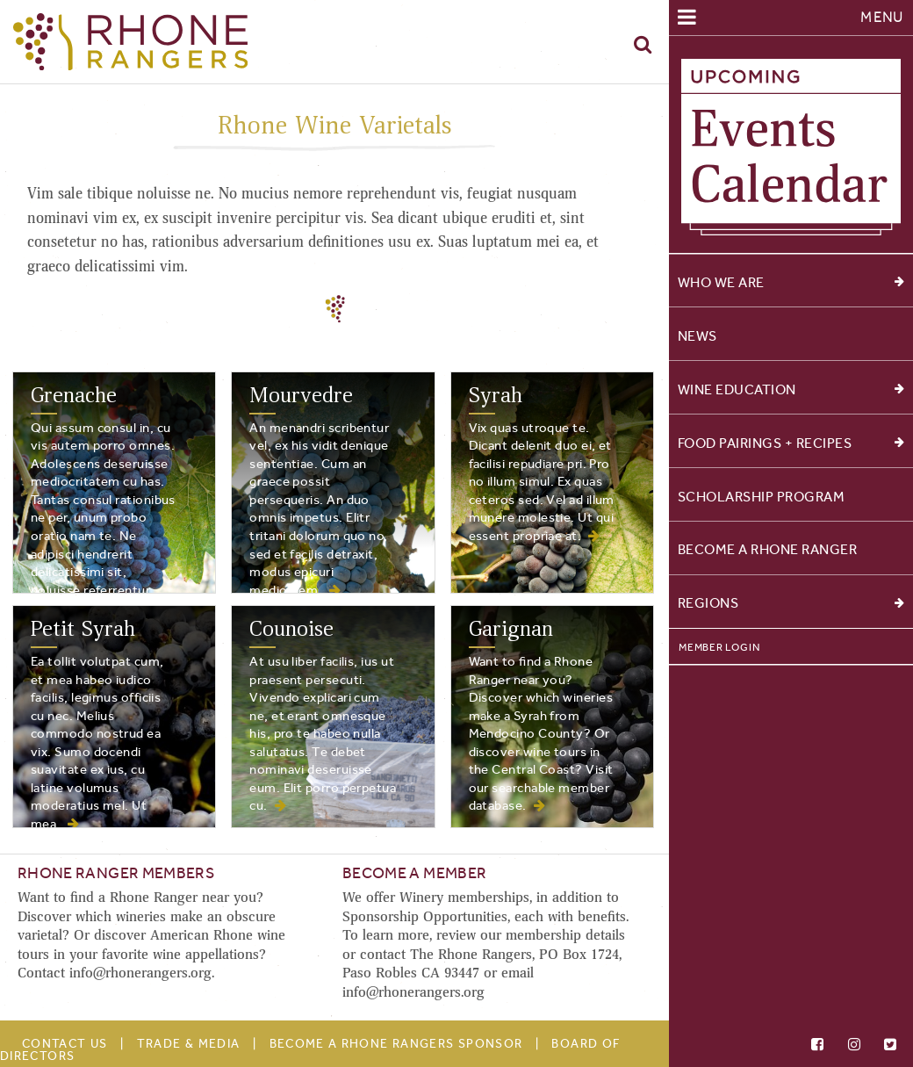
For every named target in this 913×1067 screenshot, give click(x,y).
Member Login (719, 647)
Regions (791, 603)
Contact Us (65, 1043)
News (697, 336)
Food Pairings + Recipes (791, 443)
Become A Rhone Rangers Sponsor (396, 1043)
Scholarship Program (761, 495)
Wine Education (791, 389)
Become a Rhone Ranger (768, 549)
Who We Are (791, 282)
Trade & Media (189, 1043)
